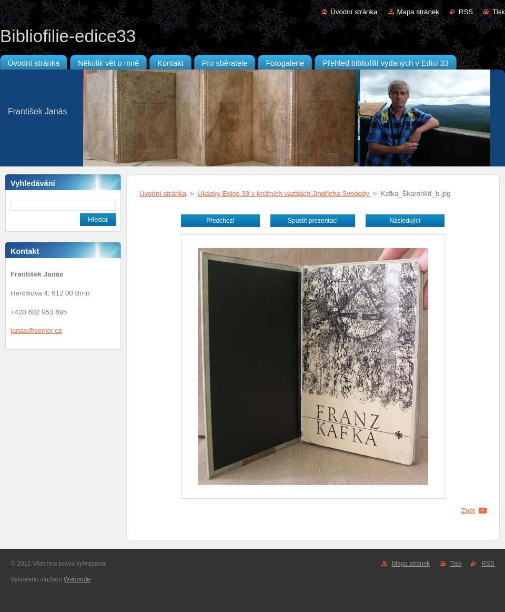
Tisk (498, 12)
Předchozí (220, 220)
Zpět (468, 511)
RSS (466, 12)
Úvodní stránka (353, 12)
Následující (404, 220)
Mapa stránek (418, 12)
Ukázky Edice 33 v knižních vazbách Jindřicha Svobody (284, 194)
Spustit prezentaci (313, 220)
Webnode (77, 579)
